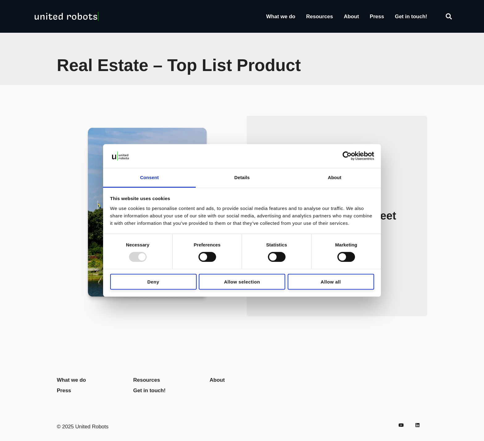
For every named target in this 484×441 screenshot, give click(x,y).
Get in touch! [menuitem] (149, 390)
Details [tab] (242, 177)
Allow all (331, 281)
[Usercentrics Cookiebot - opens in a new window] (347, 156)
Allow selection (242, 281)
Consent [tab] (149, 177)
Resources (319, 16)
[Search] (449, 16)
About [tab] (334, 177)
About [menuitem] (217, 380)
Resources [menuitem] (146, 380)
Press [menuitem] (64, 390)
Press (377, 16)
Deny (153, 281)
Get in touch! (411, 16)
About (351, 16)
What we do (280, 16)
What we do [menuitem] (71, 380)
